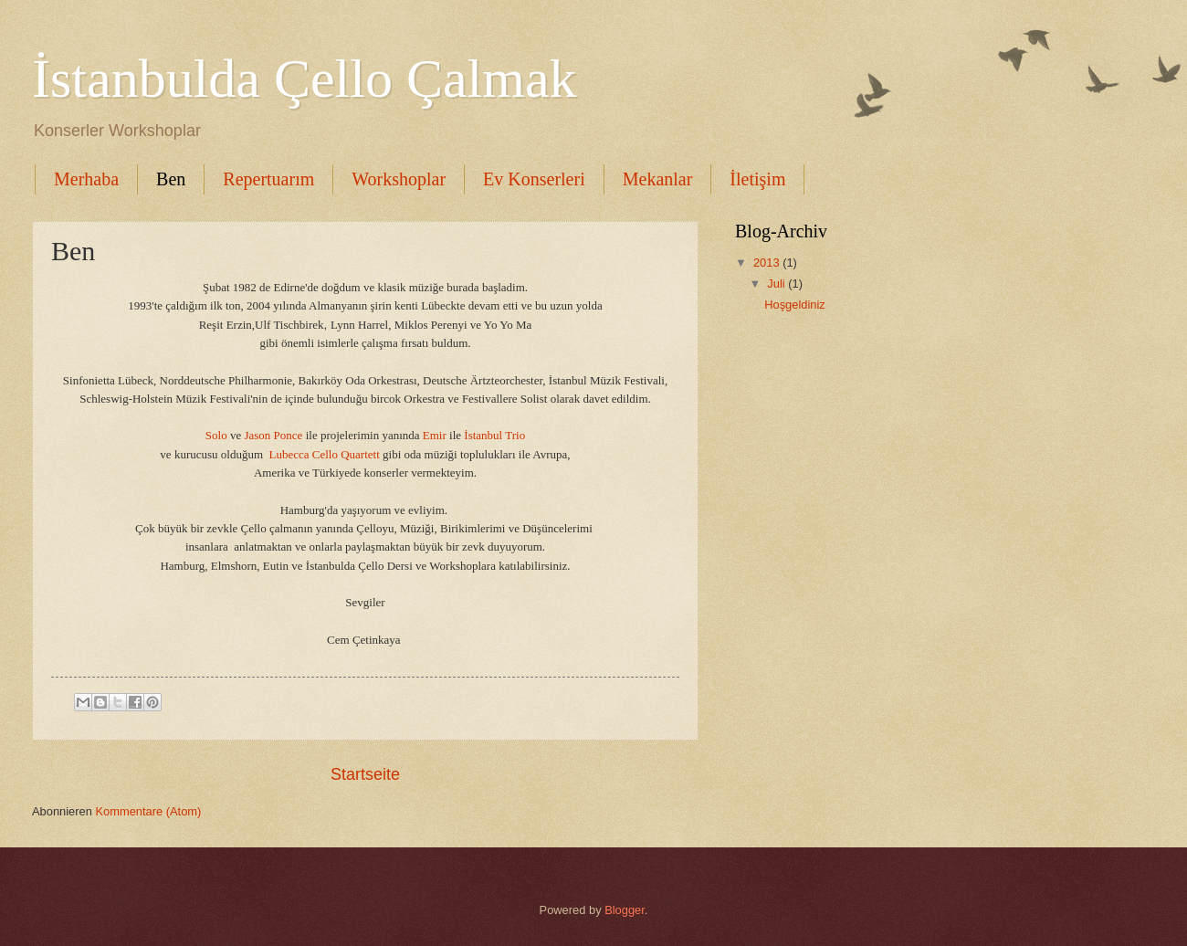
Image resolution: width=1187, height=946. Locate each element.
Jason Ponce (271, 435)
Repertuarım (268, 179)
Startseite (365, 774)
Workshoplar (399, 179)
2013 (768, 262)
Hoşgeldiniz (794, 304)
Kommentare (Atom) (148, 811)
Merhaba (86, 179)
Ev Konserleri (534, 179)
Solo (216, 435)
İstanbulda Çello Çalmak (304, 78)
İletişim (757, 179)
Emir (434, 435)
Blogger (624, 910)
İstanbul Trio (493, 435)
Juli (777, 283)
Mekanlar (658, 179)
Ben (170, 179)
